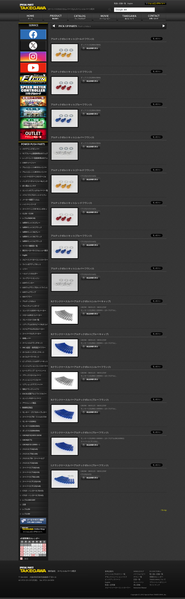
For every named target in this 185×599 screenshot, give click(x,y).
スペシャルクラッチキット (32, 343)
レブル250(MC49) (28, 218)
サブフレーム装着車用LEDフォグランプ (33, 154)
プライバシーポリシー (158, 582)
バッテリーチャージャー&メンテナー (32, 182)
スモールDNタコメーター (32, 315)
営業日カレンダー (156, 577)
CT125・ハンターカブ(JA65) (32, 495)
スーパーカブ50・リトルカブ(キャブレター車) (32, 417)
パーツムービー (139, 574)
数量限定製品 (27, 408)
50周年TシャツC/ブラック (32, 227)
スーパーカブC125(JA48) (31, 486)
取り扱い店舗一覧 (156, 574)
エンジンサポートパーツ (31, 398)
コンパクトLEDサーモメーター (34, 311)
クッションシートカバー (31, 380)
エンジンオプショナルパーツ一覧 (35, 190)
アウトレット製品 (29, 403)
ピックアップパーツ (112, 579)
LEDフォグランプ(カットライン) (34, 287)
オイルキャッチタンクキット (33, 352)
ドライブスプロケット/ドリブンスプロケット (32, 195)
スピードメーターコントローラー (35, 260)
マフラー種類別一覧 (30, 246)
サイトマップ (155, 585)
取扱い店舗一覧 (120, 3)
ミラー (24, 269)
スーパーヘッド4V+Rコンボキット (32, 209)
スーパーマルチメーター (31, 334)
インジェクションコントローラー (35, 366)
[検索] (134, 10)
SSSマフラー (27, 297)
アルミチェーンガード (30, 306)
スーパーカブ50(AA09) (30, 477)
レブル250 (26, 509)
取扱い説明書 (110, 585)
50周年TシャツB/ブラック (32, 237)
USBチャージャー (29, 163)
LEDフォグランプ (29, 292)
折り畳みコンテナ (29, 186)
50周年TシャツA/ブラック (32, 241)
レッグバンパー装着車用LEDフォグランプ (33, 158)
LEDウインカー (28, 283)
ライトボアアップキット (31, 264)
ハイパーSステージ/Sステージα (34, 177)
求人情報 (137, 585)
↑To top (163, 510)
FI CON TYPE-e (155, 571)
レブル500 (26, 514)
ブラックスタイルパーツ (31, 375)
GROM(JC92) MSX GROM (31, 435)
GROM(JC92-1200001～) (31, 444)
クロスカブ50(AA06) (29, 454)
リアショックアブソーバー (32, 384)
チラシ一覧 (138, 577)
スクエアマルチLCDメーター (33, 329)
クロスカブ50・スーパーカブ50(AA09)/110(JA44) (31, 459)
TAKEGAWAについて (158, 579)
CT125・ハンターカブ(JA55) (32, 491)
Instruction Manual (140, 588)
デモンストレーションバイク (116, 577)
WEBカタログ (139, 571)
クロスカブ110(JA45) (30, 449)
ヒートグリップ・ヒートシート (34, 371)
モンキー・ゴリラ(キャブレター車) (32, 413)
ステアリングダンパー (30, 149)
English (130, 3)
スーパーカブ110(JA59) (30, 472)
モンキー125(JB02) (29, 421)
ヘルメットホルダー (30, 274)
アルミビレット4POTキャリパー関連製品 (32, 168)
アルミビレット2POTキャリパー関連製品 (32, 172)
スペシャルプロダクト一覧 (115, 574)
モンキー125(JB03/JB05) (31, 426)
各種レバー (26, 338)
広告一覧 (137, 579)
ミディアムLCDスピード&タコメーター (32, 325)
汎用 (24, 505)
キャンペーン (139, 582)
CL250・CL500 (27, 213)
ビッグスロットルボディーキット (35, 361)
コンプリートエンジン (30, 278)
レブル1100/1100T (28, 500)
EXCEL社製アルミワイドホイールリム (32, 394)
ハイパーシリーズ (29, 204)
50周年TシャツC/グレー (31, 223)
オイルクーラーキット (30, 357)
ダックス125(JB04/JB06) (31, 431)
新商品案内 (109, 571)
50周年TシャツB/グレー (31, 232)
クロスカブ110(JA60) (30, 463)
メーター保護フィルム (30, 200)
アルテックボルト (29, 301)
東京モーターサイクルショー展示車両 (33, 251)
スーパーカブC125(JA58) (31, 481)
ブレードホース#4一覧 (30, 320)
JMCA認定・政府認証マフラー (33, 347)
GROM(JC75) (27, 440)
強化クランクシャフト (30, 389)
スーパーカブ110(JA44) (30, 468)
